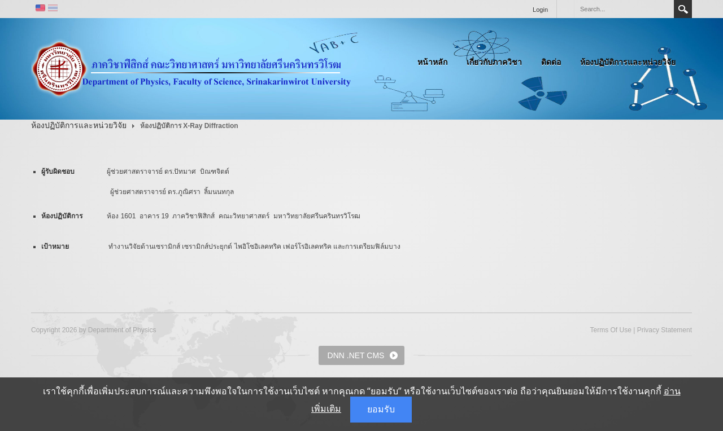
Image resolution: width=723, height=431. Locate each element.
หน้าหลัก (432, 62)
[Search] (623, 9)
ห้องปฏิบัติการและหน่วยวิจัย (628, 62)
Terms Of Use (610, 330)
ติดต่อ (551, 62)
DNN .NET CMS (356, 355)
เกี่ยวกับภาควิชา (494, 62)
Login (540, 9)
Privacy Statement (664, 330)
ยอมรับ (381, 409)
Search (683, 9)
